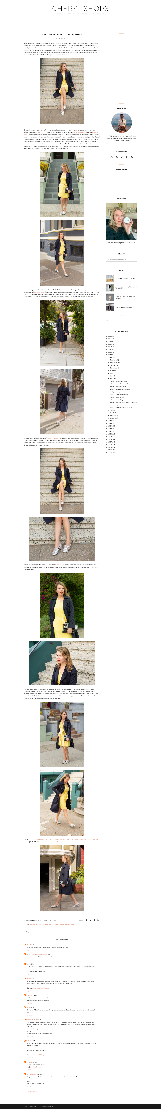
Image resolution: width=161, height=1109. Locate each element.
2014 (110, 423)
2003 (110, 452)
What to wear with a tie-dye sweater (125, 297)
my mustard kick (40, 132)
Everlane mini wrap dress (44, 839)
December (113, 360)
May (111, 378)
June (111, 376)
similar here (82, 839)
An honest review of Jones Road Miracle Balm (122, 243)
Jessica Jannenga (32, 1019)
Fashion (41, 925)
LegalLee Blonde (35, 1067)
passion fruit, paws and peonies (36, 954)
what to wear (58, 925)
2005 (110, 447)
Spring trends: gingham (117, 397)
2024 (110, 341)
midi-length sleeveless (79, 132)
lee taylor (29, 1062)
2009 (110, 436)
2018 (110, 357)
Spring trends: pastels (117, 392)
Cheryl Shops (80, 8)
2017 (110, 420)
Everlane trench (59, 839)
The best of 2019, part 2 (123, 307)
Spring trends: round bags (118, 381)
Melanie (29, 1041)
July (111, 373)
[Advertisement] (121, 68)
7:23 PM (29, 991)
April (111, 410)
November (113, 362)
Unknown (29, 995)
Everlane (32, 48)
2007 (110, 442)
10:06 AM (30, 1015)
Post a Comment (32, 1091)
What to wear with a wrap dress (120, 389)
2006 (110, 444)
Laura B (28, 944)
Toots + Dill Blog (38, 1055)
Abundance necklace (44, 842)
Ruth (27, 964)
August (112, 370)
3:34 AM (29, 1003)
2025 (110, 339)
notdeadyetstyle (32, 1074)
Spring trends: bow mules (118, 386)
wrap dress (69, 925)
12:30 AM (30, 960)
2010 (110, 434)
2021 (110, 349)
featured (48, 925)
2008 (110, 439)
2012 (110, 428)
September (113, 368)
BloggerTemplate (48, 1106)
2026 (110, 336)
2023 (110, 344)
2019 (110, 355)
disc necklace (56, 842)
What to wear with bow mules (119, 394)
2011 (110, 431)
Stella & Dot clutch (72, 839)
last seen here (60, 565)
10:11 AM (30, 1036)
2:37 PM (29, 1070)
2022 (110, 347)
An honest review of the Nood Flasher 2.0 (126, 287)
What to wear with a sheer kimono (121, 384)
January (112, 418)
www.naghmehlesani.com (42, 988)
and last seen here (39, 292)
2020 (110, 352)
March (112, 413)
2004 (110, 450)
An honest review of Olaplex (125, 278)
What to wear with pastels (118, 400)
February (113, 415)
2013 (110, 426)
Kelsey (28, 1007)
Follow (108, 321)
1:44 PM (29, 974)
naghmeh (29, 978)
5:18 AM (29, 1086)
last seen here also (53, 438)
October (113, 365)
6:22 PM (29, 950)
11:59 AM (30, 1058)
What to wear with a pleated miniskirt (122, 407)
